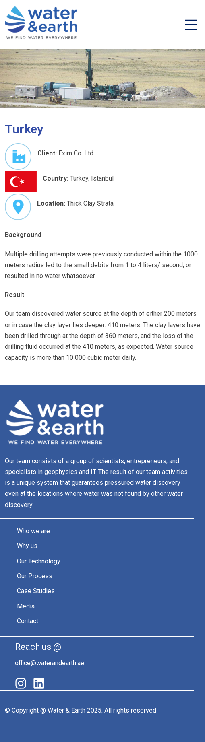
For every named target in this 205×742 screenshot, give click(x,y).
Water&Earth (41, 24)
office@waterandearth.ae (49, 663)
